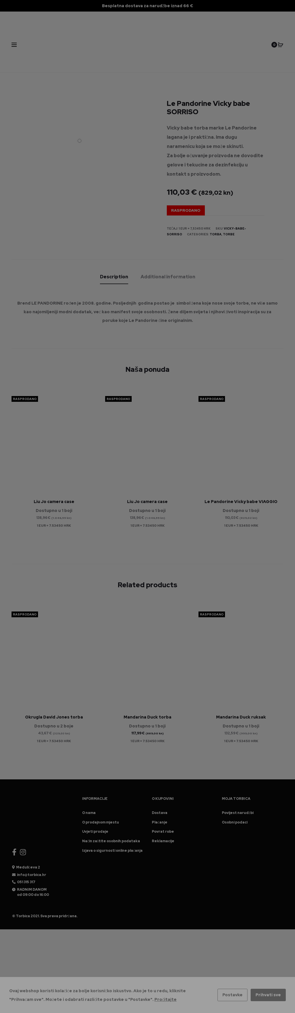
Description (114, 276)
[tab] (114, 276)
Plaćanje (159, 822)
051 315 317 (26, 882)
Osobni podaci (234, 822)
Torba (216, 234)
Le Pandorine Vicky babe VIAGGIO (241, 501)
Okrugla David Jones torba (54, 717)
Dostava (159, 813)
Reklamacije (163, 841)
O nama (89, 813)
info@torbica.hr (31, 875)
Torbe (229, 234)
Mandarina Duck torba (147, 717)
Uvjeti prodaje (95, 831)
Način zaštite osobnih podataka (111, 841)
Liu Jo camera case (54, 501)
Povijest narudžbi (238, 813)
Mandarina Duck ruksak (241, 717)
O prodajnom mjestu (100, 822)
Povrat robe (163, 831)
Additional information (168, 276)
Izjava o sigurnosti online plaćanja (112, 850)
